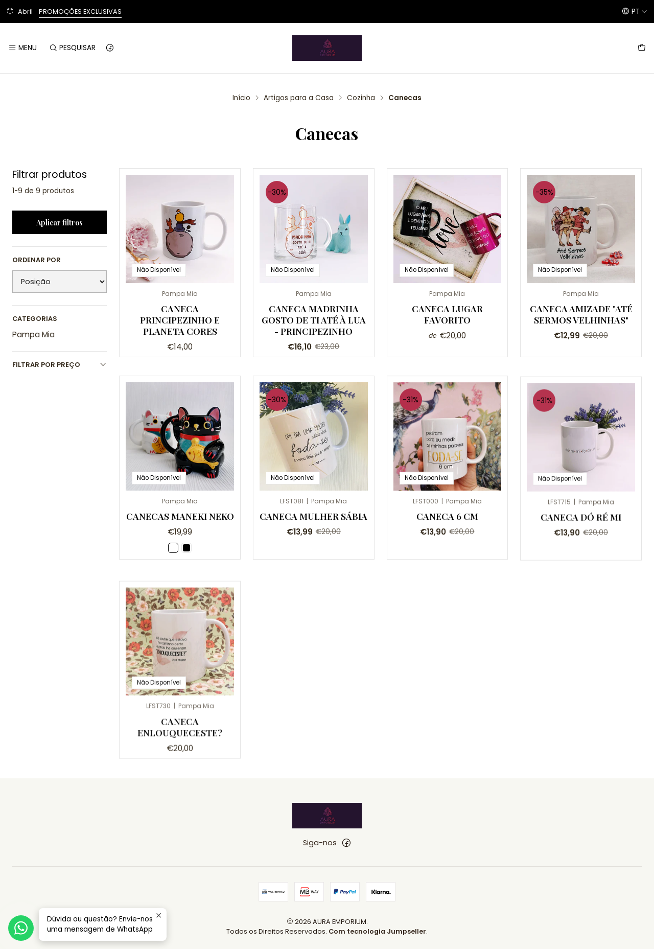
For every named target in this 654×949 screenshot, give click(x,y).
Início (241, 98)
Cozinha (361, 98)
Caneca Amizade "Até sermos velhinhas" (581, 314)
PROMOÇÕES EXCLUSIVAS (80, 11)
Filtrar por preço (59, 364)
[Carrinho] (642, 48)
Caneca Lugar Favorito (447, 314)
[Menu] (22, 48)
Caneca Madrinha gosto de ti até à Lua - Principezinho (314, 320)
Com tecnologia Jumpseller (377, 931)
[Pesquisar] (71, 48)
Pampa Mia (33, 334)
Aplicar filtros (59, 222)
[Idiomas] (634, 11)
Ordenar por (36, 260)
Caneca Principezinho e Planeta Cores (180, 320)
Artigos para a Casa (299, 98)
